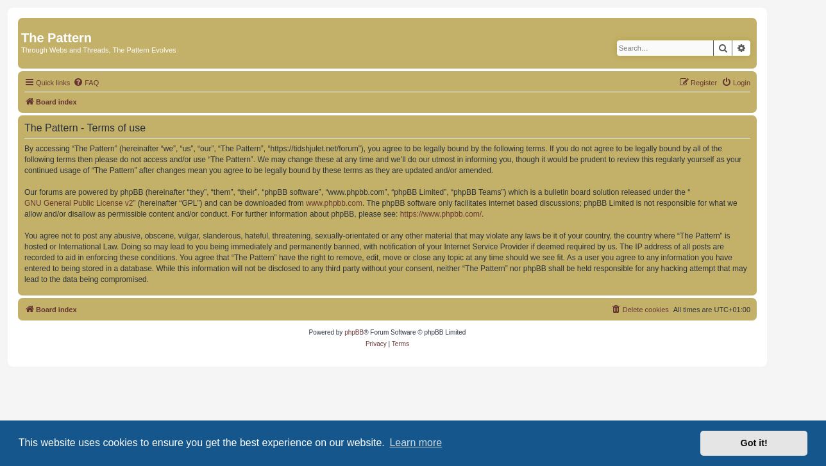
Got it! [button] (754, 443)
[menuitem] (86, 82)
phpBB (354, 332)
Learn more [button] (415, 442)
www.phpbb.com (334, 203)
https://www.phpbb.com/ (441, 214)
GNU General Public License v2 (78, 203)
